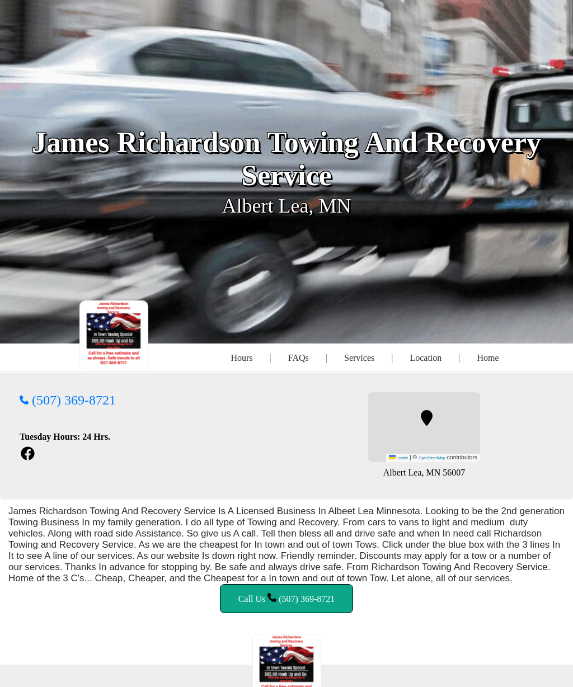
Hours (241, 358)
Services (359, 358)
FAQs (298, 358)
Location (426, 358)
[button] (427, 418)
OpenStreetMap (432, 458)
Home (488, 358)
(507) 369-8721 (68, 400)
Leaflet (398, 458)
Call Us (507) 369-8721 (286, 598)
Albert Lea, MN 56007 (424, 472)
